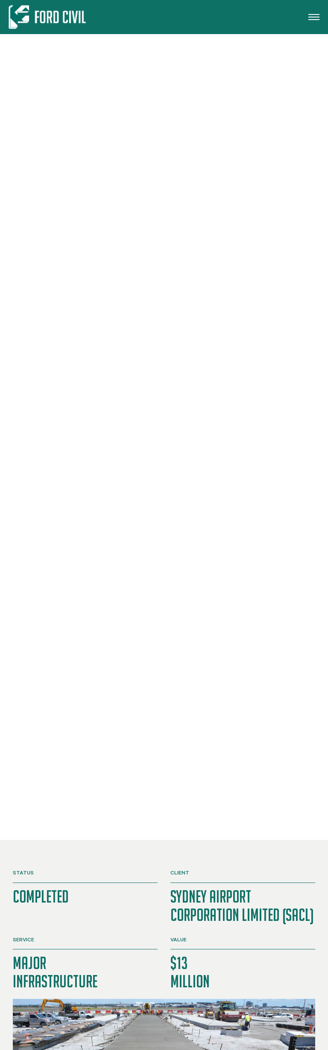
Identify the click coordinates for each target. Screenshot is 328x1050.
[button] (313, 17)
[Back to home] (49, 17)
